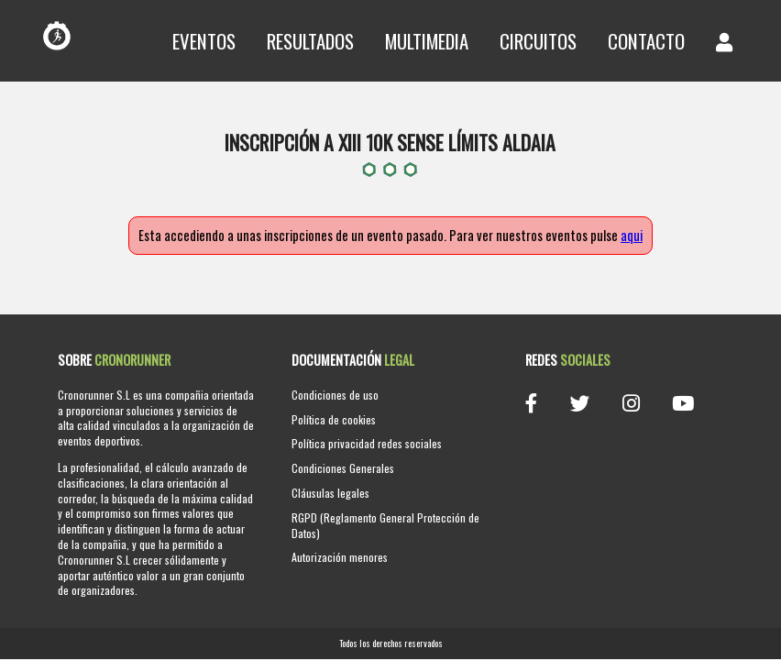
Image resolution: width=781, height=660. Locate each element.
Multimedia (426, 41)
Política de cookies (334, 419)
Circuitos (538, 41)
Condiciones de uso (335, 394)
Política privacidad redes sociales (367, 443)
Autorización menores (340, 557)
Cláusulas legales (330, 492)
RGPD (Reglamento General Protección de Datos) (385, 525)
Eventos (204, 41)
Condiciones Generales (343, 468)
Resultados (310, 41)
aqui (632, 235)
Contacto (646, 41)
